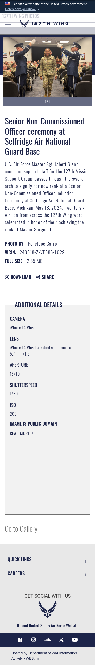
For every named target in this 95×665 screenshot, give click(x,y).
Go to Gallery (21, 528)
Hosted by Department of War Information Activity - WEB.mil (44, 655)
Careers (16, 573)
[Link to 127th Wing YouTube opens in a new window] (75, 640)
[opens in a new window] (33, 640)
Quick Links (19, 559)
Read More (20, 433)
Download (18, 277)
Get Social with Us (47, 596)
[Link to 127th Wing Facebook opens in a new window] (20, 640)
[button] (23, 9)
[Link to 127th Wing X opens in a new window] (61, 640)
